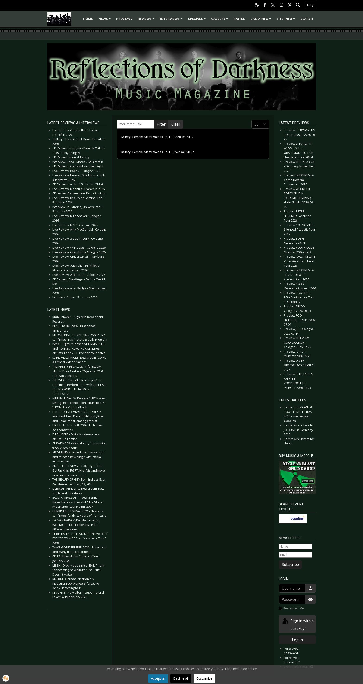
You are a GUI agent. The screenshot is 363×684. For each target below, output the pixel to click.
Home (88, 18)
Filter (161, 124)
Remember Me (293, 608)
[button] (5, 678)
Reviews (147, 20)
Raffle (239, 18)
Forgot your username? (292, 660)
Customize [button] (204, 678)
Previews (124, 18)
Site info (286, 20)
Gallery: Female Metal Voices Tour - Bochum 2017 (157, 137)
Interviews (172, 20)
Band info (261, 20)
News (105, 20)
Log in (297, 639)
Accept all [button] (158, 678)
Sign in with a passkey (298, 624)
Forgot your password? (292, 650)
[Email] (295, 555)
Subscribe (290, 564)
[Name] (295, 547)
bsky (310, 5)
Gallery (220, 20)
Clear (175, 124)
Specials (197, 20)
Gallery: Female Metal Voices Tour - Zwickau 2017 (157, 152)
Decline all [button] (180, 678)
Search (306, 18)
